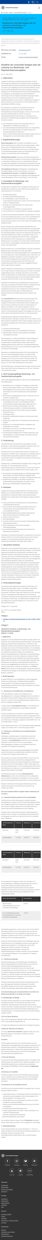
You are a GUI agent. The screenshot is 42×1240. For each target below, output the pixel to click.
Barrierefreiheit (5, 1202)
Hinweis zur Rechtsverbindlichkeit (28, 56)
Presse (3, 1215)
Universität (4, 12)
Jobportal (4, 1217)
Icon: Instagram (16, 1160)
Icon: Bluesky (25, 1160)
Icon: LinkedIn (20, 1169)
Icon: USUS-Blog (29, 1169)
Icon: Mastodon (34, 1160)
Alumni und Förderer (7, 1188)
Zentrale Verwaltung (7, 1235)
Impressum (4, 1198)
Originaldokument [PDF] (24, 49)
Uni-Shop (4, 1221)
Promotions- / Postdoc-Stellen (9, 1219)
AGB (2, 1206)
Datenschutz (4, 1200)
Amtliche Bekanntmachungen (19, 12)
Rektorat (3, 1229)
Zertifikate (4, 1204)
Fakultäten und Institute (8, 1231)
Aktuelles (10, 12)
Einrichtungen (5, 1233)
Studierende (4, 1184)
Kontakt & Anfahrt (6, 1213)
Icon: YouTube (11, 1169)
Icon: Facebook (7, 1160)
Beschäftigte (4, 1186)
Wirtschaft (4, 1190)
